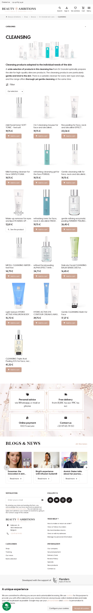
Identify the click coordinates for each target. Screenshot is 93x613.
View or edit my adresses (56, 533)
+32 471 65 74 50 (65, 426)
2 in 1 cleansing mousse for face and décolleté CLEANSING (46, 126)
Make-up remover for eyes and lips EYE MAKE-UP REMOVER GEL (18, 220)
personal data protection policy (16, 509)
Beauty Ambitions (13, 17)
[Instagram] (63, 500)
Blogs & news (23, 443)
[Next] (86, 467)
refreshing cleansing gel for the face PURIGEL (46, 173)
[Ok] (43, 500)
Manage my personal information (59, 537)
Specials (50, 562)
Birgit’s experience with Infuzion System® (46, 472)
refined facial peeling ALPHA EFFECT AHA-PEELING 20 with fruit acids (46, 266)
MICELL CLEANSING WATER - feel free (19, 266)
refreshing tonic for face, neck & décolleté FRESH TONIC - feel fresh (45, 220)
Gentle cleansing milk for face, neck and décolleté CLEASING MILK (73, 173)
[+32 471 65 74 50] (17, 2)
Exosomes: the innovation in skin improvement (16, 472)
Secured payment (54, 552)
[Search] (59, 9)
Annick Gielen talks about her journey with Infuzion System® (74, 472)
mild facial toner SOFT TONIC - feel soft (16, 126)
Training (9, 552)
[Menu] (89, 9)
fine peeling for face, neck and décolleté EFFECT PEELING (73, 126)
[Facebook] (50, 500)
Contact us (51, 569)
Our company (52, 548)
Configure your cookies (59, 608)
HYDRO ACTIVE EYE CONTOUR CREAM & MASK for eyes (46, 313)
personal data (53, 601)
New (74, 306)
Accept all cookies (81, 608)
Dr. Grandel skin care (46, 17)
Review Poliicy (52, 559)
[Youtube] (57, 500)
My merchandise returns (56, 530)
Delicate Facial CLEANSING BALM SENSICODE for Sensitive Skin (73, 266)
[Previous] (7, 467)
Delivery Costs (52, 555)
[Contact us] (6, 2)
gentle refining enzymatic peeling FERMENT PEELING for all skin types (73, 220)
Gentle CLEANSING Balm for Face (74, 313)
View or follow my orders (56, 527)
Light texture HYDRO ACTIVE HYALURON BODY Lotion (17, 313)
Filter (12, 84)
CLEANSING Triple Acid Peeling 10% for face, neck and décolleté (18, 360)
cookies (69, 595)
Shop (26, 17)
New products (52, 565)
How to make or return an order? (59, 523)
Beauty (33, 17)
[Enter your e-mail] (26, 500)
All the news (81, 444)
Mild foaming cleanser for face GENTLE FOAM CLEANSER (18, 173)
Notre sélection (11, 559)
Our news (9, 555)
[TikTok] (69, 500)
